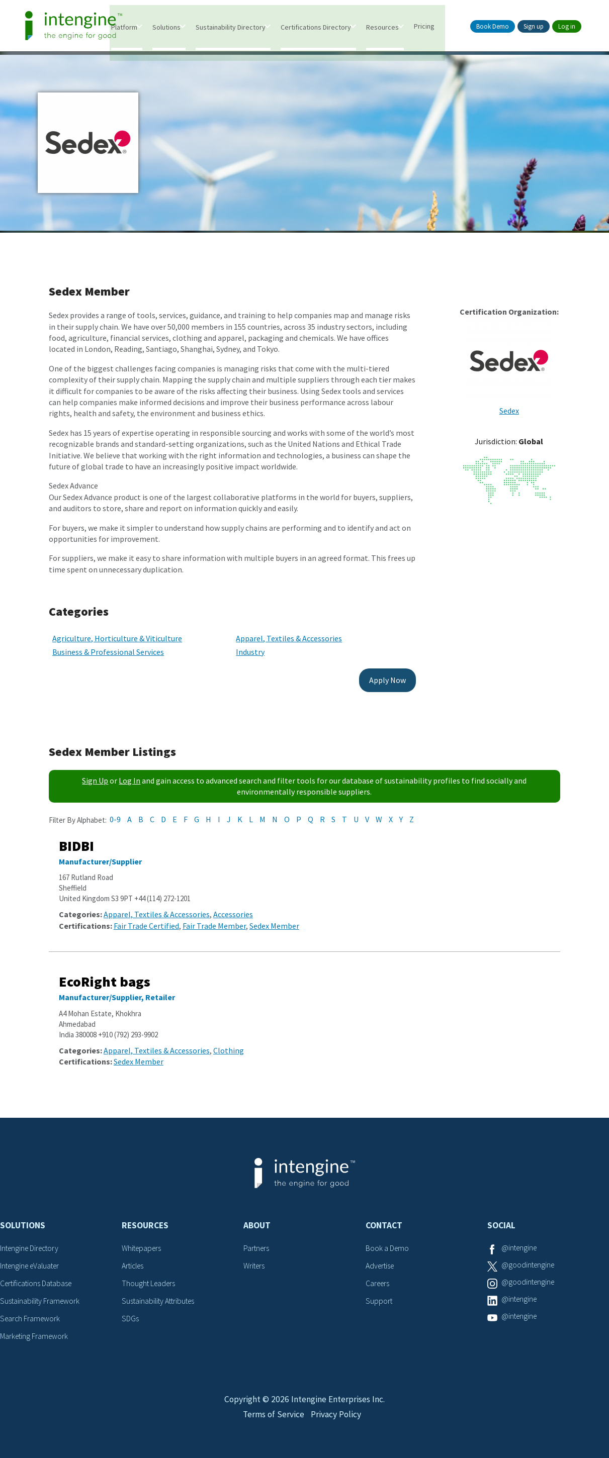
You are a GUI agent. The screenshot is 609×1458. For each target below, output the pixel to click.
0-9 (115, 813)
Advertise (381, 1259)
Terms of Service (273, 1411)
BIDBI (76, 839)
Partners (257, 1241)
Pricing (439, 25)
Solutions (182, 26)
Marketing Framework (35, 1328)
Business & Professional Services (108, 645)
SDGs (130, 1311)
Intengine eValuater (32, 1259)
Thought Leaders (150, 1276)
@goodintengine (529, 1259)
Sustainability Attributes (160, 1294)
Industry (240, 645)
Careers (378, 1276)
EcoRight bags (104, 975)
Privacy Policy (337, 1411)
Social (501, 1218)
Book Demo (492, 26)
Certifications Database (37, 1276)
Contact (384, 1218)
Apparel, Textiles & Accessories (279, 632)
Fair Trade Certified (146, 919)
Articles (134, 1259)
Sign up (534, 26)
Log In (129, 774)
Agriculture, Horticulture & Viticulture (117, 632)
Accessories (233, 908)
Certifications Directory (331, 26)
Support (379, 1294)
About (257, 1218)
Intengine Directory (31, 1241)
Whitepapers (142, 1241)
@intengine (520, 1241)
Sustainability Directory (246, 26)
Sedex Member (274, 919)
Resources (398, 26)
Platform (140, 26)
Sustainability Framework (41, 1294)
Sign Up (95, 774)
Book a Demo (388, 1241)
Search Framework (31, 1311)
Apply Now (369, 673)
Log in (566, 26)
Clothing (228, 1044)
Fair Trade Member (214, 919)
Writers (254, 1259)
